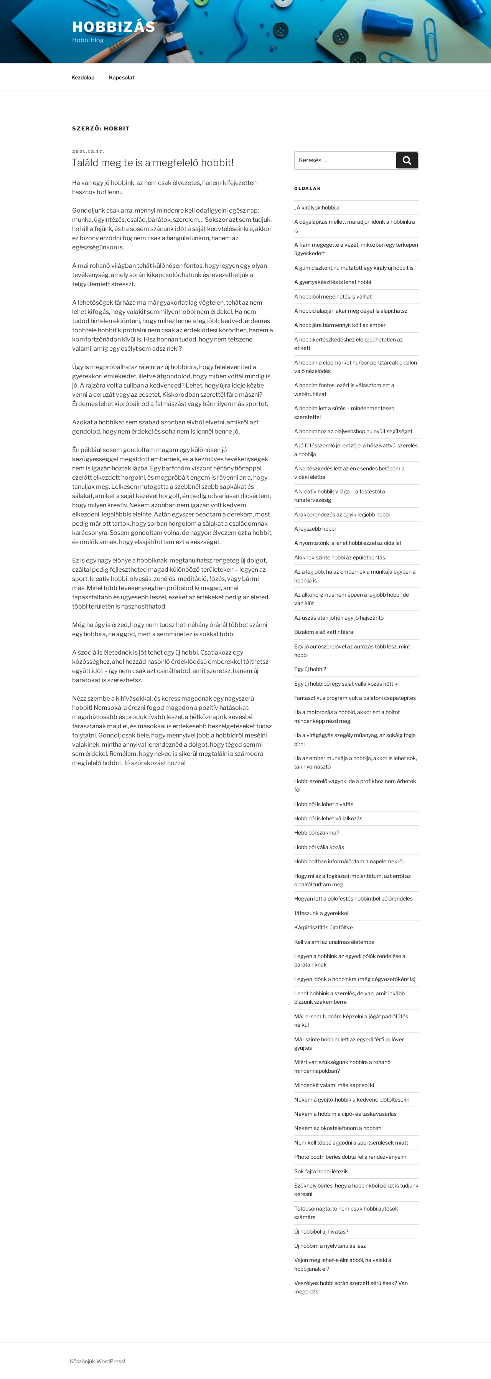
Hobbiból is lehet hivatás (323, 804)
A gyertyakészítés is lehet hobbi (332, 282)
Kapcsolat (122, 77)
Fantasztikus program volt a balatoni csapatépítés (355, 697)
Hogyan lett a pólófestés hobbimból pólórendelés (353, 898)
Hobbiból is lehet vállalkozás (328, 818)
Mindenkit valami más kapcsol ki (334, 1085)
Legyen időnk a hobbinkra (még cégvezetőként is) (354, 979)
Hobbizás (114, 26)
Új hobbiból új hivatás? (321, 1231)
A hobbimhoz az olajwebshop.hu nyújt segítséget (353, 431)
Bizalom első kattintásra (323, 631)
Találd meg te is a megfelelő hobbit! (152, 162)
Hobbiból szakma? (316, 832)
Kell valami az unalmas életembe (334, 942)
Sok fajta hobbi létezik (321, 1171)
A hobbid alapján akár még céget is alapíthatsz (350, 310)
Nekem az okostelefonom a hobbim (338, 1128)
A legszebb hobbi (315, 528)
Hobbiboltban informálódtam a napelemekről (349, 861)
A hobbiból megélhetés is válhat (333, 296)
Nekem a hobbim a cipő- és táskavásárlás (345, 1113)
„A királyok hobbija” (318, 207)
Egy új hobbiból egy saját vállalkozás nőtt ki (346, 683)
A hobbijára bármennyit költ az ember (340, 325)
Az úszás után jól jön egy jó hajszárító (339, 617)
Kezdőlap (82, 77)
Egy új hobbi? (310, 669)
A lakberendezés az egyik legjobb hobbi (342, 514)
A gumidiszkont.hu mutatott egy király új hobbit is (354, 267)
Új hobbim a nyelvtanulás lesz (330, 1245)
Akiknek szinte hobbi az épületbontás (339, 557)
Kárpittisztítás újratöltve (323, 927)
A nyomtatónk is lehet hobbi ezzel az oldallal (347, 542)
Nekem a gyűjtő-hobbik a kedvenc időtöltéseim (352, 1099)
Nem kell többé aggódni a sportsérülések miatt (351, 1142)
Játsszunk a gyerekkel (321, 913)
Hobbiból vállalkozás (319, 847)
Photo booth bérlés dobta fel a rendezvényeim (350, 1156)
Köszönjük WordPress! (97, 1361)
